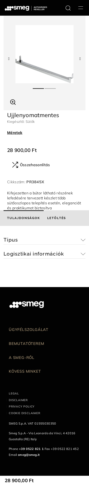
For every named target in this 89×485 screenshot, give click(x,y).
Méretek (14, 132)
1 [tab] (38, 86)
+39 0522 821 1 (31, 449)
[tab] (24, 218)
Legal (14, 393)
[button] (12, 101)
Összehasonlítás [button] (31, 164)
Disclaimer (18, 400)
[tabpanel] (44, 54)
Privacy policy (22, 406)
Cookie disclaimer (24, 413)
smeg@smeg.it (29, 455)
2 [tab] (50, 86)
